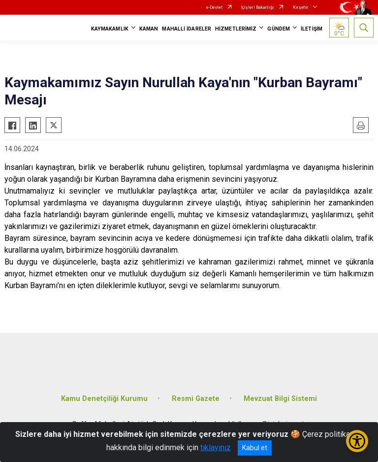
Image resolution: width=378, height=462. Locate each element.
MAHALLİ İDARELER (186, 29)
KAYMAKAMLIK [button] (109, 29)
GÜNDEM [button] (278, 29)
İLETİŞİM (311, 29)
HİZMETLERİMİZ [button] (235, 29)
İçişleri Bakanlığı (257, 7)
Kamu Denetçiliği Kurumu (104, 399)
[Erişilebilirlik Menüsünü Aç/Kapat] (357, 441)
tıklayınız (215, 447)
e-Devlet (214, 7)
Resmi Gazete (196, 399)
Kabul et (254, 448)
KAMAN (148, 29)
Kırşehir (301, 7)
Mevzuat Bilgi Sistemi (280, 399)
